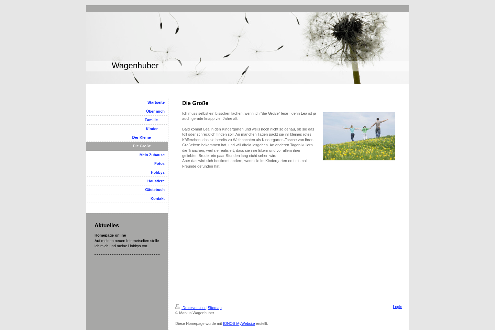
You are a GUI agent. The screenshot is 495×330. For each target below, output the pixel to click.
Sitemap (214, 308)
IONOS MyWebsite (239, 323)
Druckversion (190, 308)
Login (397, 307)
